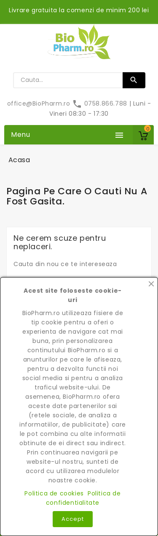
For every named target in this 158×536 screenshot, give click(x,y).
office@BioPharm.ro (39, 103)
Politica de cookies (53, 493)
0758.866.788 (100, 103)
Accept (73, 519)
